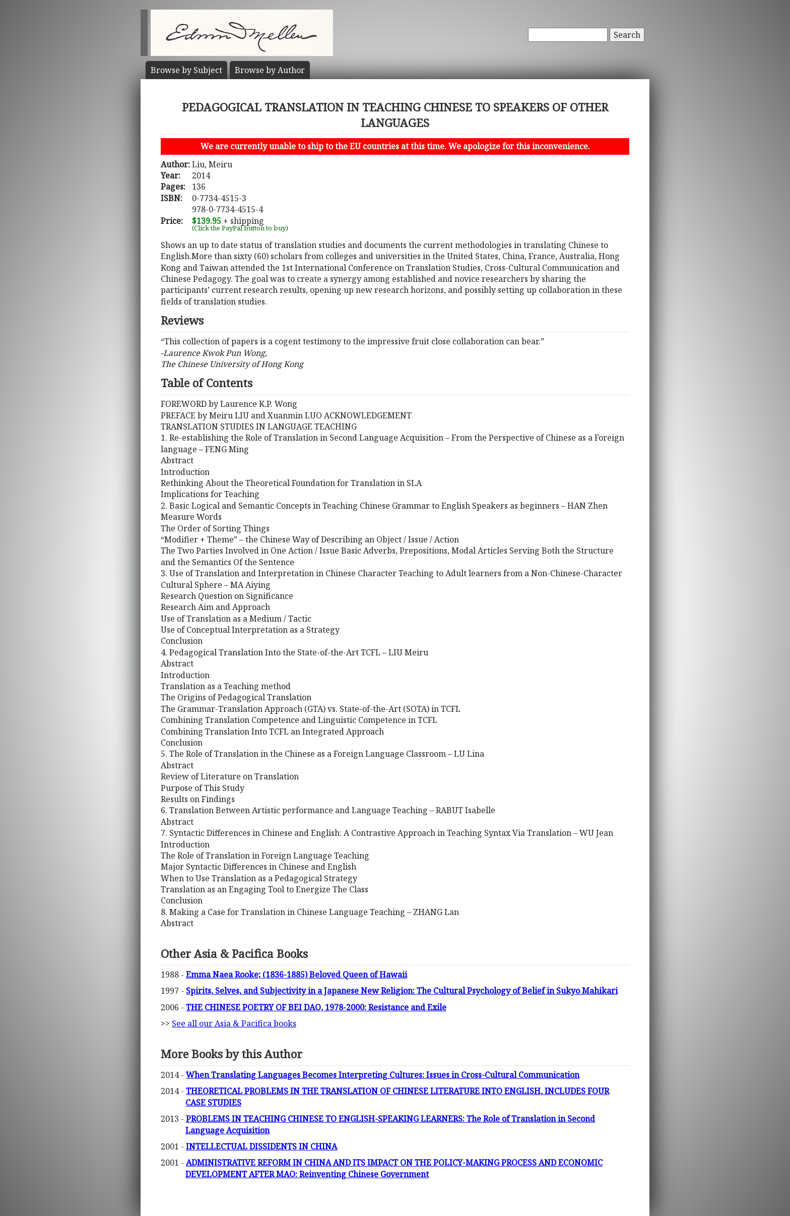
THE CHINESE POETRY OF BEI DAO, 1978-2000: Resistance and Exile (316, 1007)
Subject (186, 70)
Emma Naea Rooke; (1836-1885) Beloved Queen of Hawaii (296, 974)
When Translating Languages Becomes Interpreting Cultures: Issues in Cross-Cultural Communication (382, 1074)
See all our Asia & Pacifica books (234, 1023)
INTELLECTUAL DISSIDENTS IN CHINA (261, 1146)
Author (270, 70)
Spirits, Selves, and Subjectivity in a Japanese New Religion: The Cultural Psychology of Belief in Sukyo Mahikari (402, 990)
